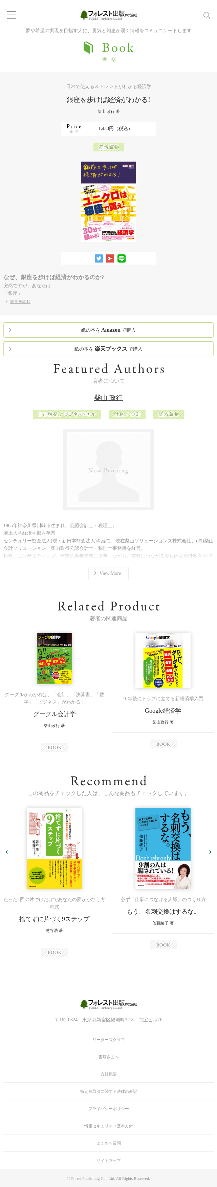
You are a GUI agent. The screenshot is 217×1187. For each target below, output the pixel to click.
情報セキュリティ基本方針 (108, 1126)
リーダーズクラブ (108, 1039)
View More (110, 573)
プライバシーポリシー (108, 1108)
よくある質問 (108, 1143)
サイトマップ (108, 1160)
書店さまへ (109, 1057)
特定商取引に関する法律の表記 (108, 1091)
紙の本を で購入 (108, 330)
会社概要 (109, 1074)
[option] (54, 692)
